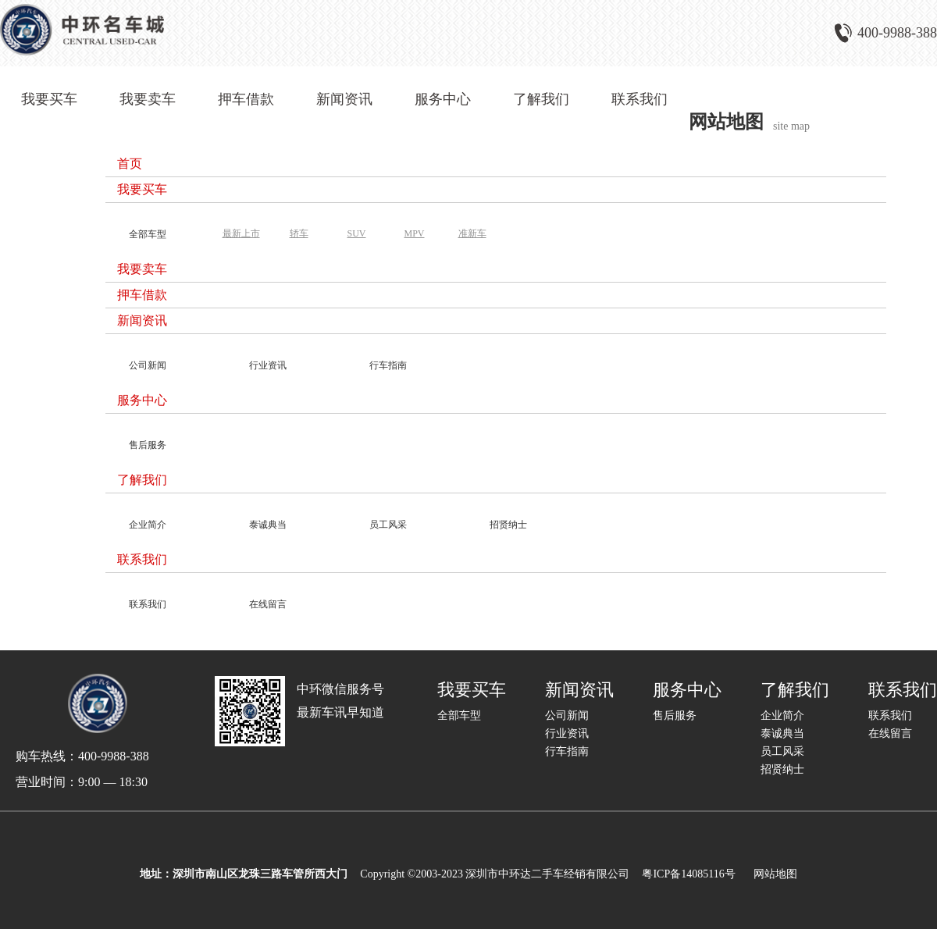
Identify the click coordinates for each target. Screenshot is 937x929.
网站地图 (772, 874)
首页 (129, 163)
